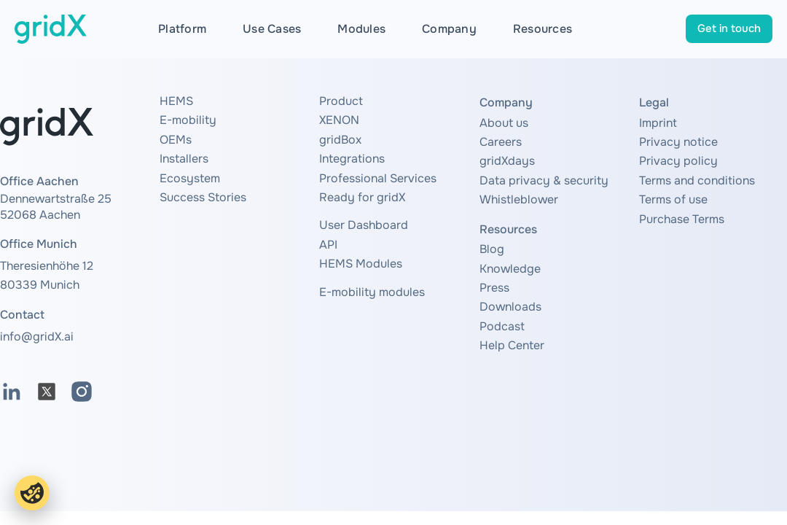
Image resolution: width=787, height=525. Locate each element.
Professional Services (377, 178)
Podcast (502, 326)
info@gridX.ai (37, 336)
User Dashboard (363, 225)
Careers (500, 141)
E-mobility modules (372, 292)
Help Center (511, 345)
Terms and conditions (697, 180)
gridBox (340, 139)
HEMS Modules (360, 263)
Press (494, 287)
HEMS (176, 101)
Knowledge (510, 268)
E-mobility (188, 120)
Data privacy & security (543, 180)
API (328, 244)
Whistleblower (518, 199)
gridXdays (507, 160)
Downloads (510, 306)
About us (503, 123)
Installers (184, 158)
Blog (491, 249)
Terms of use (673, 199)
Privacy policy (678, 160)
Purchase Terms (681, 219)
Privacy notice (678, 141)
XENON (339, 120)
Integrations (352, 158)
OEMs (176, 139)
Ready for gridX (362, 197)
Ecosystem (190, 178)
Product (341, 101)
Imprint (658, 123)
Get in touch (729, 28)
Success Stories (203, 197)
